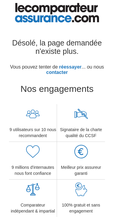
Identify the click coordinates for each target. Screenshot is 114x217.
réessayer (70, 66)
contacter (57, 72)
